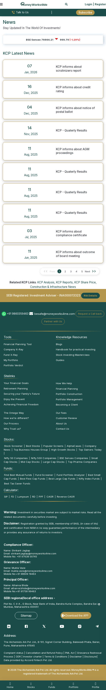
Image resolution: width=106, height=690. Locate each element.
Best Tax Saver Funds (17, 483)
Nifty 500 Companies (43, 458)
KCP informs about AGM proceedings (72, 151)
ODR (18, 656)
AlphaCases (74, 445)
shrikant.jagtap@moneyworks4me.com (33, 553)
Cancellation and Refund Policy (44, 652)
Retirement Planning (16, 388)
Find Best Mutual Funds (18, 474)
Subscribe (85, 12)
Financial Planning (67, 388)
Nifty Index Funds (89, 478)
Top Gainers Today (90, 449)
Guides (60, 360)
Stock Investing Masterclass (73, 354)
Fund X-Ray (11, 354)
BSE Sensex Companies (74, 458)
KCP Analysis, (46, 282)
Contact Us (62, 428)
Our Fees (61, 412)
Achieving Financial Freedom (21, 404)
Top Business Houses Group (31, 449)
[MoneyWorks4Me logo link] (34, 3)
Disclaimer (76, 656)
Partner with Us (53, 321)
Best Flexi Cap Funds (32, 478)
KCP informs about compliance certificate (71, 233)
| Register (99, 4)
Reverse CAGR (66, 496)
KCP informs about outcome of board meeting (75, 254)
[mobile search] (66, 4)
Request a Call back (90, 313)
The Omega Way (14, 412)
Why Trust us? (12, 428)
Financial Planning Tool (18, 344)
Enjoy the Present (14, 399)
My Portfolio (11, 360)
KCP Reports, (64, 282)
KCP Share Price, (85, 282)
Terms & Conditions (55, 656)
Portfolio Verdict (13, 365)
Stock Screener (13, 445)
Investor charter (32, 656)
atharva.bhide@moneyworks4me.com (33, 588)
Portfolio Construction (69, 393)
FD (12, 496)
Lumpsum (23, 496)
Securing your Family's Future (22, 393)
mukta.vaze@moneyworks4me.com (31, 570)
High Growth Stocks (63, 449)
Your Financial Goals (16, 383)
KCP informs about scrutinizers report (69, 68)
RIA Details (90, 295)
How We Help (64, 383)
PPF (41, 496)
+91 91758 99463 (26, 591)
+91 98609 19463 (26, 573)
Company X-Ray (13, 349)
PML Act (70, 652)
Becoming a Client (67, 404)
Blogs (59, 344)
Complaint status (13, 652)
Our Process (11, 423)
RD (33, 496)
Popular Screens (53, 445)
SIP (6, 496)
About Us (61, 423)
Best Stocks (33, 445)
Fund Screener (44, 474)
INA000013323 (69, 295)
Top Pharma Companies (82, 461)
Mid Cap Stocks (30, 461)
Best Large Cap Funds (62, 478)
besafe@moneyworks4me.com (54, 313)
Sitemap (26, 615)
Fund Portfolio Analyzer (71, 474)
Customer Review (66, 418)
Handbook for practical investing (76, 349)
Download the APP (76, 615)
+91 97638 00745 (26, 556)
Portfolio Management (69, 399)
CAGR (50, 496)
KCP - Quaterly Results (71, 130)
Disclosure (90, 656)
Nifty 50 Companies (16, 458)
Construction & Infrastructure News (53, 287)
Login (88, 4)
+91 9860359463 (17, 313)
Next (87, 271)
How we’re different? (16, 418)
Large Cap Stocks (54, 461)
